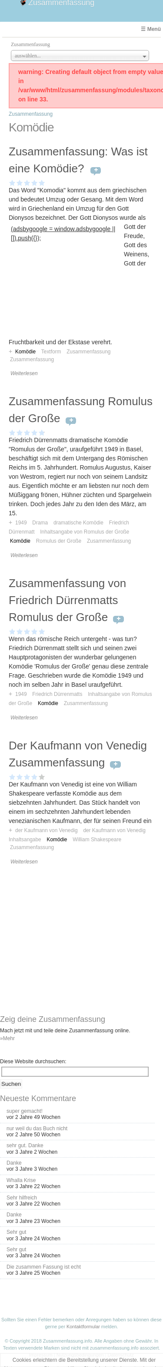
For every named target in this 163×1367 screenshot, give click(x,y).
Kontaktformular (83, 1326)
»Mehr (7, 1038)
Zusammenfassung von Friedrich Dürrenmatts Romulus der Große (67, 600)
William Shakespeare (97, 839)
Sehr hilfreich (22, 1198)
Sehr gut (16, 1232)
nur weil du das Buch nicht (37, 1128)
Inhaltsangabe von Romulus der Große (84, 532)
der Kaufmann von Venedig (46, 830)
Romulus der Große (58, 541)
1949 (21, 523)
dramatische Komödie (78, 523)
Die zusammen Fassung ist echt (44, 1267)
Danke (14, 1163)
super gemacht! (25, 1111)
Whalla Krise (21, 1180)
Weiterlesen (24, 373)
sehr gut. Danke (25, 1145)
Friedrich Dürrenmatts (57, 694)
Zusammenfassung (31, 114)
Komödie (20, 541)
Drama (40, 523)
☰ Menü (151, 29)
